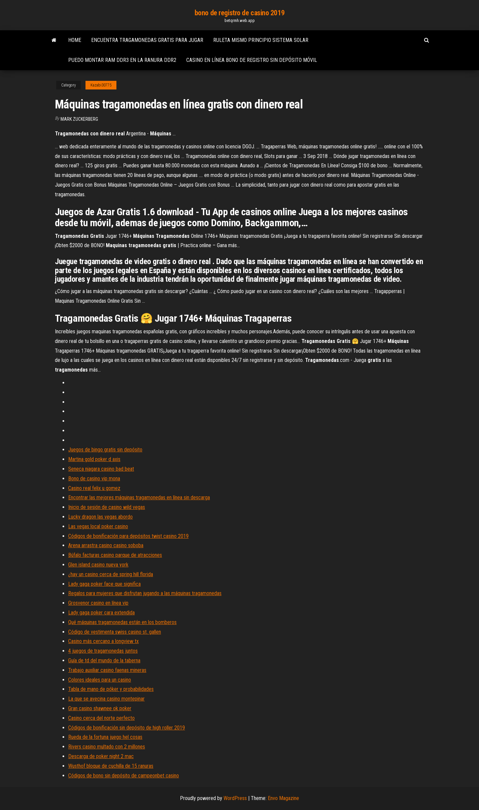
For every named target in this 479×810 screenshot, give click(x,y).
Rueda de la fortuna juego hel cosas (105, 737)
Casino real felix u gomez (94, 488)
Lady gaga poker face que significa (104, 584)
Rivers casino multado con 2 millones (106, 746)
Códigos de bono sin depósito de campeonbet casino (123, 775)
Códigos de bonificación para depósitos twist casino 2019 (128, 536)
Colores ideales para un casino (99, 680)
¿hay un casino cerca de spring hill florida (110, 574)
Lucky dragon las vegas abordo (100, 517)
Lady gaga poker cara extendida (101, 612)
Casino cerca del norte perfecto (101, 718)
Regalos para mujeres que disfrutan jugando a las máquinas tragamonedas (145, 593)
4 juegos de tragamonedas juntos (103, 651)
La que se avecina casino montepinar (106, 699)
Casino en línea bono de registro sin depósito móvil (251, 60)
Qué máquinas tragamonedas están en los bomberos (122, 622)
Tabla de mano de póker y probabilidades (111, 689)
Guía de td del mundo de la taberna (104, 660)
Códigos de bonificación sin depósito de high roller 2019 (126, 728)
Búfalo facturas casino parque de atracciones (115, 555)
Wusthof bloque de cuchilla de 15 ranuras (110, 766)
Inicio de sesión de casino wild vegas (106, 507)
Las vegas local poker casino (98, 526)
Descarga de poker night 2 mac (101, 756)
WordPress (235, 798)
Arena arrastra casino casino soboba (105, 545)
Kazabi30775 (100, 85)
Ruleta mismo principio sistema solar (260, 40)
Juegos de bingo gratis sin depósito (105, 449)
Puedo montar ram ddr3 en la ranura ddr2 (122, 60)
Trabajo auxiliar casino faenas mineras (107, 670)
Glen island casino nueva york (98, 565)
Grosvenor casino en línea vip (98, 603)
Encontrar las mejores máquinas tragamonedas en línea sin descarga (139, 497)
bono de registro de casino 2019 (239, 13)
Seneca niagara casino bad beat (101, 469)
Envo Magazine (283, 798)
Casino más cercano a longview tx (103, 641)
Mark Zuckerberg (79, 119)
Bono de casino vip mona (94, 478)
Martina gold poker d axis (94, 459)
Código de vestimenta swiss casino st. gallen (114, 632)
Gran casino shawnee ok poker (99, 708)
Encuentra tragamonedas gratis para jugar (147, 40)
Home (74, 40)
